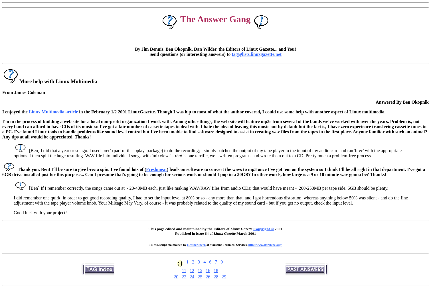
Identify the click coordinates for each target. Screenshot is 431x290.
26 (208, 276)
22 (184, 276)
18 (216, 270)
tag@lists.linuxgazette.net (257, 54)
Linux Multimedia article (53, 111)
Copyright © (263, 229)
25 (200, 276)
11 (184, 270)
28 (216, 276)
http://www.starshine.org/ (265, 244)
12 (192, 270)
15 (200, 270)
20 (176, 276)
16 (208, 270)
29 (224, 276)
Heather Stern (196, 244)
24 (192, 276)
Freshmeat (156, 169)
